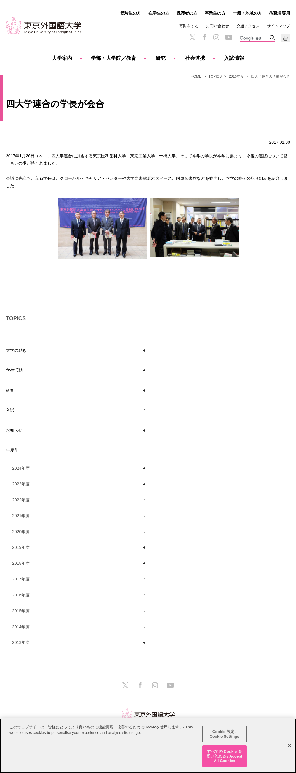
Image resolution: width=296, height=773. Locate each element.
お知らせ (14, 430)
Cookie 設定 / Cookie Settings (224, 734)
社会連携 (195, 58)
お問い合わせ (217, 26)
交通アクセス (248, 26)
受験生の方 (130, 13)
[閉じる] (289, 745)
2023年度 (21, 484)
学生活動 (14, 370)
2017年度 (21, 579)
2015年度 (21, 610)
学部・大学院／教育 (113, 58)
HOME (196, 76)
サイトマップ (278, 26)
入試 (10, 410)
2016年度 (236, 76)
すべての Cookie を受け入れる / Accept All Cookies (224, 756)
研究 (161, 58)
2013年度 (21, 642)
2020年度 (21, 531)
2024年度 (21, 468)
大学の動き (16, 350)
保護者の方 (187, 13)
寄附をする (189, 26)
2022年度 (21, 500)
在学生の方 (158, 13)
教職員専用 (279, 13)
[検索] (254, 38)
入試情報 (234, 58)
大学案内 (62, 58)
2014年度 (21, 626)
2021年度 (21, 515)
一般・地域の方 (247, 13)
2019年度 (21, 547)
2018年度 (21, 563)
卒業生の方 (215, 13)
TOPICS (215, 76)
